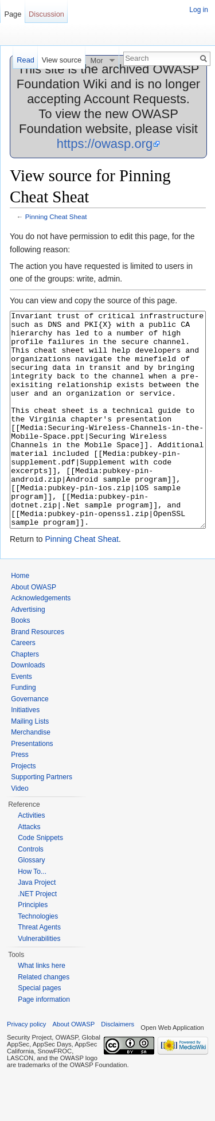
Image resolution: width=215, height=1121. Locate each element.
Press (20, 798)
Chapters (25, 697)
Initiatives (25, 753)
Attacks (29, 870)
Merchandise (30, 775)
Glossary (31, 903)
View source (61, 60)
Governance (29, 742)
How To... (32, 915)
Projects (23, 809)
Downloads (28, 708)
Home (20, 619)
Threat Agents (39, 970)
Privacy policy (26, 1067)
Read (25, 60)
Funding (23, 730)
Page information (44, 1042)
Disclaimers (117, 1067)
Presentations (32, 787)
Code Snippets (40, 881)
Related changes (43, 1020)
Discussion (46, 14)
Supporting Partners (41, 820)
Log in (198, 10)
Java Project (37, 925)
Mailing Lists (30, 764)
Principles (33, 948)
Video (19, 831)
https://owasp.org (105, 143)
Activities (31, 858)
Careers (23, 686)
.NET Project (37, 937)
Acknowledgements (41, 641)
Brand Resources (37, 675)
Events (21, 720)
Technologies (38, 959)
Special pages (39, 1031)
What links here (41, 1009)
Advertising (28, 653)
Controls (31, 892)
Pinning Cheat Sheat (56, 216)
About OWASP (33, 630)
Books (20, 663)
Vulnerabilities (39, 982)
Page (12, 14)
